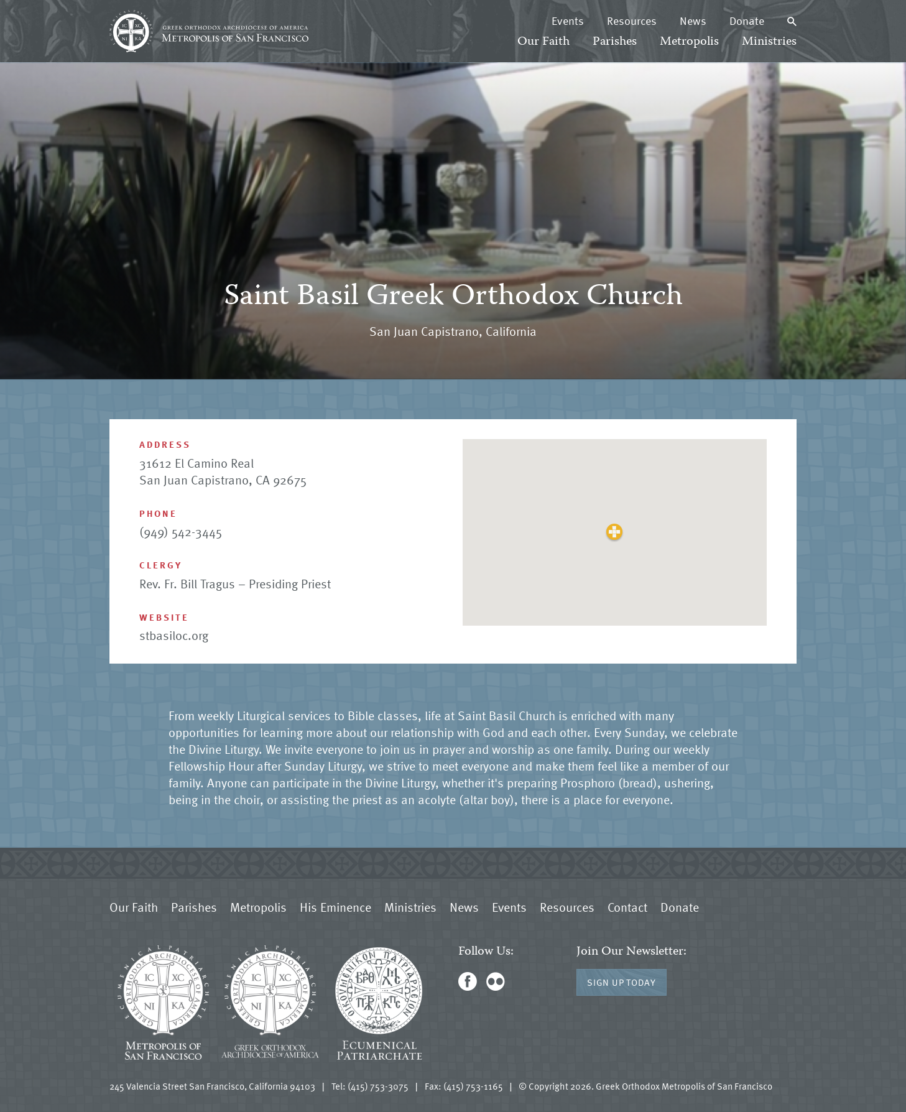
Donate (746, 20)
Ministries (769, 42)
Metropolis (689, 42)
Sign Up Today (621, 982)
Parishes (615, 42)
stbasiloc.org (173, 635)
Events (568, 20)
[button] (615, 532)
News (693, 20)
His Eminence (335, 906)
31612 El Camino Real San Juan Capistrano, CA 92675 (223, 471)
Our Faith (543, 42)
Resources (632, 20)
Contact (627, 906)
